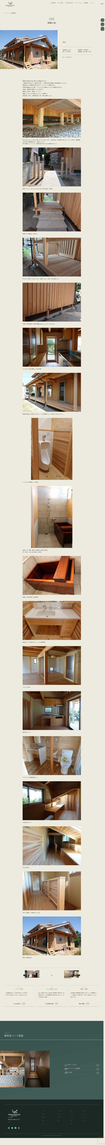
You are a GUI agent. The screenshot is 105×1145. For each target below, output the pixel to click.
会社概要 (86, 2)
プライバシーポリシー (87, 1117)
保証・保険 (60, 1113)
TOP (5, 13)
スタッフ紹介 (73, 1123)
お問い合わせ (82, 1077)
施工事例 (53, 2)
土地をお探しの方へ (61, 1117)
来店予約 (85, 1113)
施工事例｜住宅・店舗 (13, 13)
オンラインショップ (87, 1120)
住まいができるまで (61, 1110)
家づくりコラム (74, 1117)
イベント (92, 2)
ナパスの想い (60, 2)
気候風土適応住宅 (45, 1117)
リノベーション (78, 2)
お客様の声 (73, 1110)
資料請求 (82, 1060)
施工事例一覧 (52, 975)
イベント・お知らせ (74, 1113)
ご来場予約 (82, 1068)
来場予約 (102, 23)
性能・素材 (44, 1120)
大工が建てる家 (69, 2)
